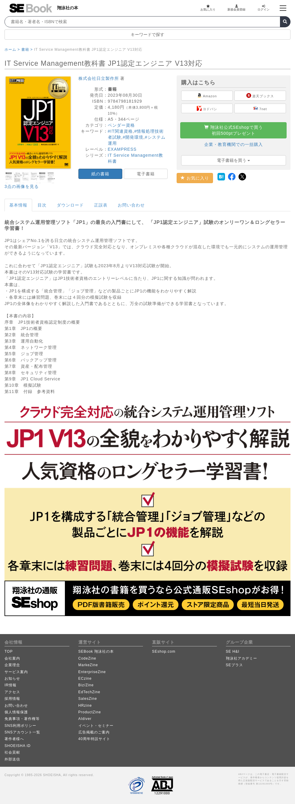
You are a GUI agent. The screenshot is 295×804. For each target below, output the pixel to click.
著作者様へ (14, 739)
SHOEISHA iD (18, 746)
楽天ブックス (260, 95)
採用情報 (12, 699)
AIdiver (85, 719)
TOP (9, 651)
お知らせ (12, 678)
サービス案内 (16, 672)
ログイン (263, 8)
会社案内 (12, 658)
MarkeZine (88, 665)
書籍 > (27, 49)
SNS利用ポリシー (20, 726)
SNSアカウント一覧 (22, 732)
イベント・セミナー (96, 726)
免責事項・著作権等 (22, 719)
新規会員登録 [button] (236, 8)
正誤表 (101, 205)
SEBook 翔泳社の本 (96, 651)
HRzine (85, 705)
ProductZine (89, 712)
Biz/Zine (86, 685)
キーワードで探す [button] (147, 34)
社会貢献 (12, 752)
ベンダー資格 (121, 125)
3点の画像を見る (22, 186)
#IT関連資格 (120, 131)
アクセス (12, 692)
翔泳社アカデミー (241, 658)
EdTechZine (89, 692)
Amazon (207, 95)
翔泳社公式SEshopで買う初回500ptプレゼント (233, 130)
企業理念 (12, 665)
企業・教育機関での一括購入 (233, 144)
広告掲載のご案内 (94, 732)
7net (260, 108)
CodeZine (87, 658)
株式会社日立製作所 (98, 78)
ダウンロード (70, 205)
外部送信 (12, 759)
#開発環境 (133, 137)
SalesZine (87, 699)
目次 (42, 205)
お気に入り (207, 8)
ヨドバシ (207, 108)
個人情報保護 (16, 712)
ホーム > (12, 49)
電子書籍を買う (233, 160)
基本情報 (18, 205)
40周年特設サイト (94, 739)
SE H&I (232, 651)
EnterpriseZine (92, 672)
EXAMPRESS (122, 149)
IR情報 (11, 685)
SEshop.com (163, 651)
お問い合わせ (131, 205)
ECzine (85, 678)
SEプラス (234, 665)
